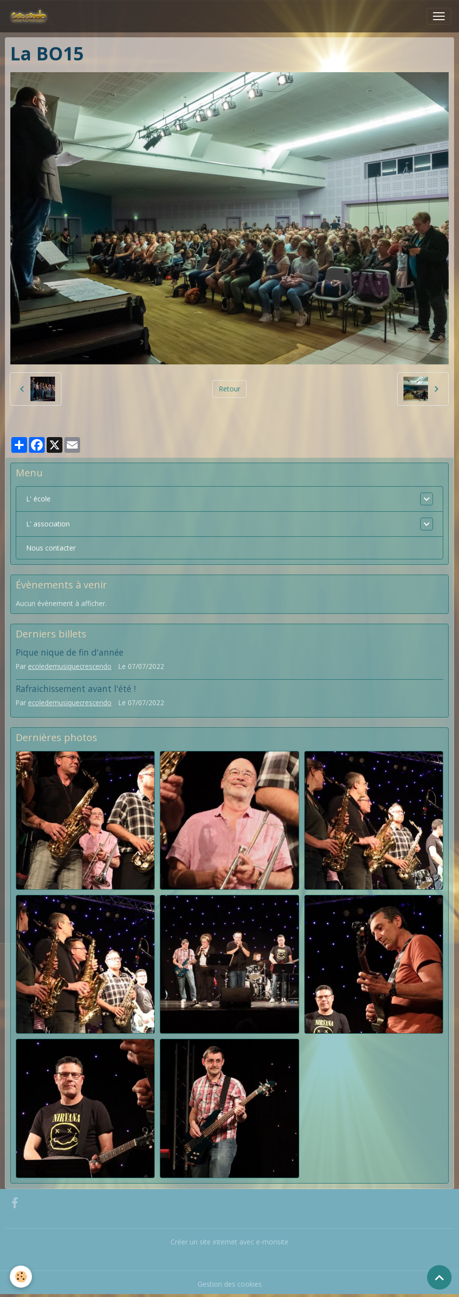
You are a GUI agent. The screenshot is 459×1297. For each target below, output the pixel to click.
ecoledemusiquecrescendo (70, 666)
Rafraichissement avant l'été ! (76, 688)
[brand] (31, 16)
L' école (38, 498)
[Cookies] (21, 1277)
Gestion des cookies (230, 1284)
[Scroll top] (439, 1277)
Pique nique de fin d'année (69, 652)
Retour (229, 388)
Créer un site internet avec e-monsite (229, 1241)
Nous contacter (51, 547)
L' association (48, 523)
